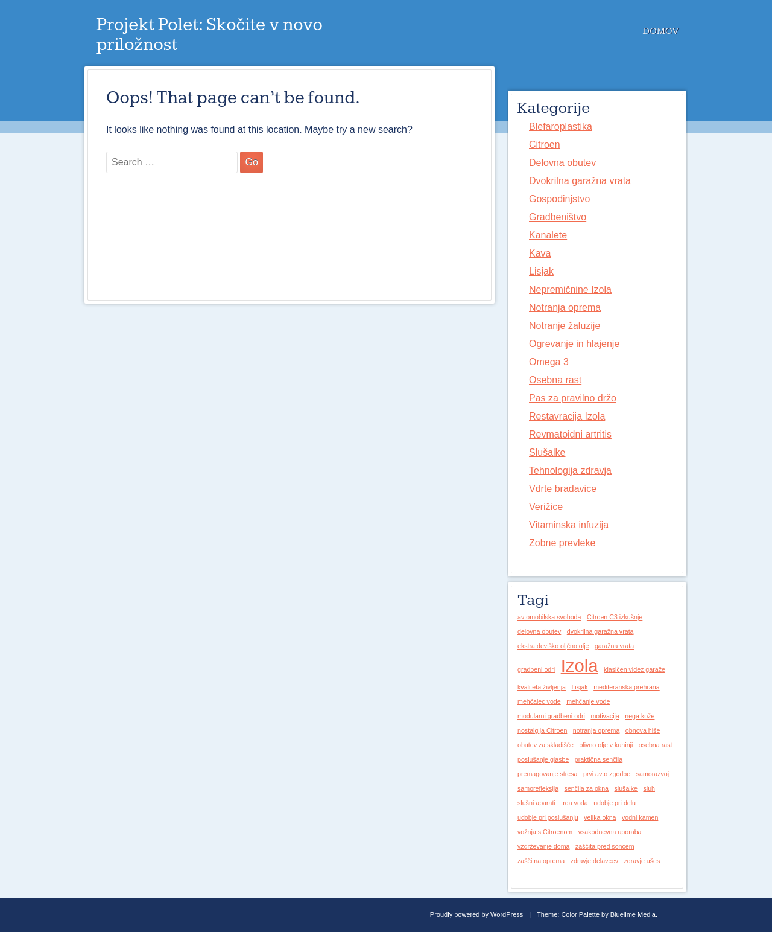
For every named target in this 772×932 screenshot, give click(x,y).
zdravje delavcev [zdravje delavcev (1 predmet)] (594, 860)
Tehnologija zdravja (570, 470)
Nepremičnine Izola (570, 289)
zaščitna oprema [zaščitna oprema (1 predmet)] (541, 860)
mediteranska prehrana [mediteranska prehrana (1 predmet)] (626, 687)
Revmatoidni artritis (570, 434)
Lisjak (541, 271)
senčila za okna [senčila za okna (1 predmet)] (587, 788)
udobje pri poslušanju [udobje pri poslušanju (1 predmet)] (547, 817)
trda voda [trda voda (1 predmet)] (574, 802)
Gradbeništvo (557, 217)
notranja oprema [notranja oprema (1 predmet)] (596, 730)
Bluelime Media (633, 914)
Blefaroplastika (560, 126)
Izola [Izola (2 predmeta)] (579, 665)
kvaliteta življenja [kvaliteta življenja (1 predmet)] (541, 687)
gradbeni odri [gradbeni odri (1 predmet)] (536, 669)
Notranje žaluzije (564, 326)
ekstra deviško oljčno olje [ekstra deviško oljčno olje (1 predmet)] (553, 646)
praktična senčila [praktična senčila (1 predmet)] (598, 759)
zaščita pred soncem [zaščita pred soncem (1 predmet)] (604, 846)
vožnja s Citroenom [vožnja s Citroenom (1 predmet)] (544, 831)
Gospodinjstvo (559, 199)
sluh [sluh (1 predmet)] (649, 788)
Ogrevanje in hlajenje (574, 344)
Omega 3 (549, 362)
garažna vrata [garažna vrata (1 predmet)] (614, 646)
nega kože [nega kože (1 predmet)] (639, 716)
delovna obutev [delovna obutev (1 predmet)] (539, 631)
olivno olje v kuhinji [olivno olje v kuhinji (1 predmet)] (606, 744)
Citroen (544, 144)
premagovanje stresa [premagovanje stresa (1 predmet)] (547, 773)
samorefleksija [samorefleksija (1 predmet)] (537, 788)
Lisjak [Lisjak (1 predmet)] (579, 687)
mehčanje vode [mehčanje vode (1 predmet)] (588, 701)
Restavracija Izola (567, 416)
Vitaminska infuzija (569, 525)
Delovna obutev (562, 163)
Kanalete (548, 235)
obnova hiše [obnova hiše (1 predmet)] (642, 730)
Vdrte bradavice (562, 489)
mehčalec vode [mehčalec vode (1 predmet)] (539, 701)
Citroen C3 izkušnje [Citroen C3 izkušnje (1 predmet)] (614, 617)
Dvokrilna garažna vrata (580, 181)
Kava (540, 253)
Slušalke (547, 452)
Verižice (546, 507)
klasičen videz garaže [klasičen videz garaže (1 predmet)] (634, 669)
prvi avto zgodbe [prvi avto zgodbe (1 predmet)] (606, 773)
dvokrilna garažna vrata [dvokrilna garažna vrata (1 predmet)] (600, 631)
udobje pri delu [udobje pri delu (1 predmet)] (614, 802)
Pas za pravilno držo (572, 398)
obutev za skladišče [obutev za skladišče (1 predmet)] (545, 744)
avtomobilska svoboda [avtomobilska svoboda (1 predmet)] (549, 617)
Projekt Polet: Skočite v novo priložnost (209, 35)
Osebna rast (555, 380)
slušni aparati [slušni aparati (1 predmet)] (536, 802)
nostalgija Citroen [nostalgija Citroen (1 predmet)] (542, 730)
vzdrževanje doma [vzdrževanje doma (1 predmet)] (543, 846)
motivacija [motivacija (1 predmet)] (604, 716)
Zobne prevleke (562, 543)
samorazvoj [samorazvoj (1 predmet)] (652, 773)
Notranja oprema (565, 307)
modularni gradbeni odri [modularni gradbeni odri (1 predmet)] (551, 716)
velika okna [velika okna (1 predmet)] (600, 817)
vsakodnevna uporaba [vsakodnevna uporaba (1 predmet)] (610, 831)
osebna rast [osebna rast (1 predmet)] (655, 744)
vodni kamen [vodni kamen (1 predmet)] (640, 817)
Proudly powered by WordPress (476, 914)
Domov (661, 31)
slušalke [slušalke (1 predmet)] (626, 788)
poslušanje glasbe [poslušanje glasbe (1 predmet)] (543, 759)
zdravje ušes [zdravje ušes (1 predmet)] (642, 860)
